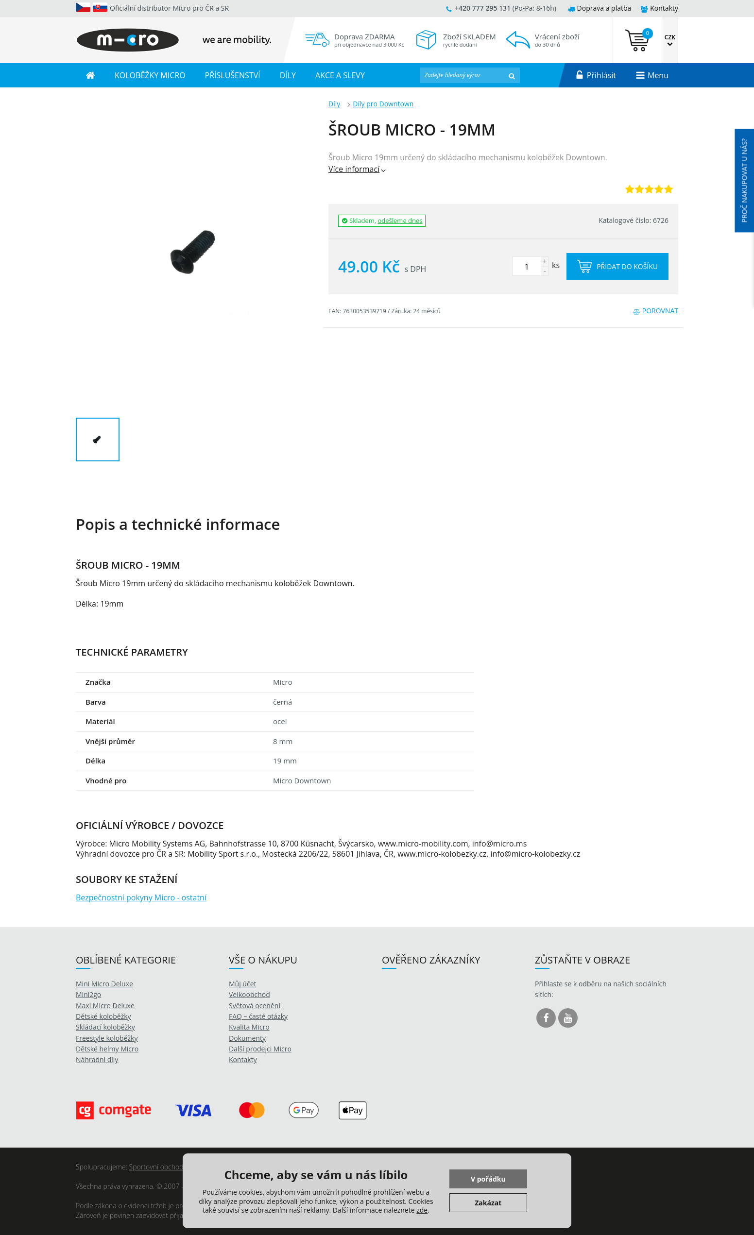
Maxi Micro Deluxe (105, 1005)
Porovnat (655, 310)
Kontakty (659, 8)
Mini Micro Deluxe (104, 983)
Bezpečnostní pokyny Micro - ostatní (141, 897)
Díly (334, 103)
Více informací (357, 169)
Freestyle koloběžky (106, 1038)
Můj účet (243, 983)
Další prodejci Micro (260, 1048)
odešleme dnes (400, 220)
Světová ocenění (254, 1005)
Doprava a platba (600, 8)
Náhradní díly (97, 1059)
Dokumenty (247, 1038)
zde (422, 1210)
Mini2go (88, 994)
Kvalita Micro (249, 1027)
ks (536, 265)
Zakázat (488, 1202)
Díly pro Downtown (383, 103)
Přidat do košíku (617, 266)
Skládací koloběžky (105, 1027)
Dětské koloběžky (103, 1016)
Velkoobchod (249, 994)
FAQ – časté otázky (258, 1016)
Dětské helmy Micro (107, 1048)
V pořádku (488, 1179)
